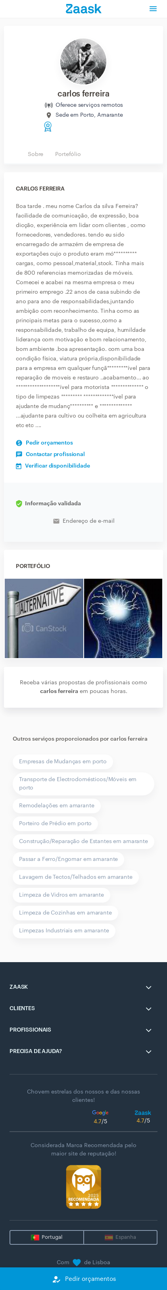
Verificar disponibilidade (53, 466)
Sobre (35, 154)
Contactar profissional (50, 454)
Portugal (52, 1237)
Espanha (125, 1237)
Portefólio (68, 154)
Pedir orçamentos (44, 443)
